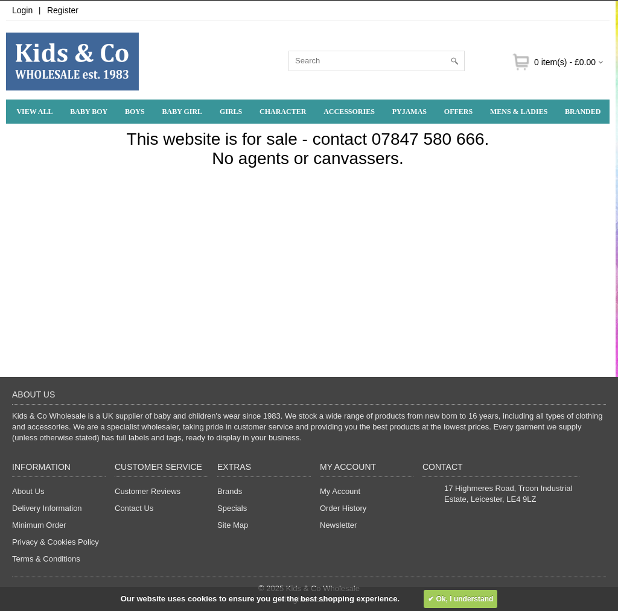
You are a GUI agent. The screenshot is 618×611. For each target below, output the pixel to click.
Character (283, 111)
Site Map (232, 525)
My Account (340, 491)
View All (34, 111)
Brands (229, 491)
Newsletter (338, 525)
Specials (232, 508)
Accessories (349, 111)
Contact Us (134, 508)
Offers (458, 111)
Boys (135, 111)
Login (22, 10)
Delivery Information (47, 508)
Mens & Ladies (518, 111)
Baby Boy (88, 111)
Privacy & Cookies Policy (55, 541)
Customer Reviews (147, 491)
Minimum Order (39, 525)
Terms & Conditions (46, 558)
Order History (343, 508)
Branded (582, 111)
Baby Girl (182, 111)
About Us (28, 491)
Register (62, 10)
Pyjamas (409, 111)
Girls (231, 111)
